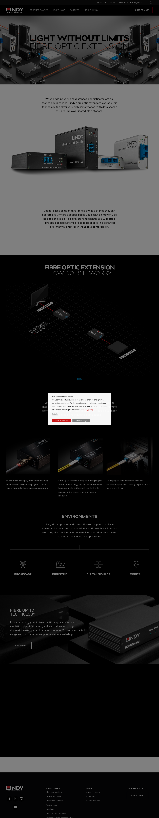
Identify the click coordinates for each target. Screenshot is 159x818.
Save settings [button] (81, 420)
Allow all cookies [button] (61, 420)
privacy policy (87, 409)
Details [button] (55, 414)
